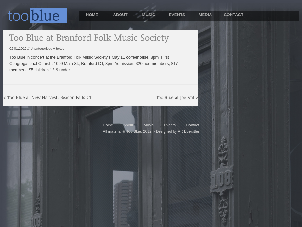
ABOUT (120, 14)
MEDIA (205, 14)
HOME (92, 14)
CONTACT (233, 14)
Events (170, 125)
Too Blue (133, 131)
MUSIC (148, 14)
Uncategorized (41, 48)
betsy (60, 48)
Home (108, 125)
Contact (192, 125)
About (128, 125)
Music (149, 125)
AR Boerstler (188, 131)
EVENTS (177, 14)
